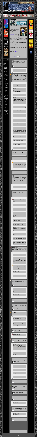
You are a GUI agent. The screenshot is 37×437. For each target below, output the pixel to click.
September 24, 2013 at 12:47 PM (17, 271)
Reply (12, 66)
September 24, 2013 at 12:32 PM (16, 247)
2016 (4, 64)
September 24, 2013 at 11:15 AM (17, 88)
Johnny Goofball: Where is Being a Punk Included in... (6, 107)
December (5, 67)
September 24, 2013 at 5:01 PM (17, 123)
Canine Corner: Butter (6, 78)
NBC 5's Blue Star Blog (16, 51)
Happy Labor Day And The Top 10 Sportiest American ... (6, 114)
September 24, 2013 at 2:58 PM (18, 334)
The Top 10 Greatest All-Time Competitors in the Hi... (6, 87)
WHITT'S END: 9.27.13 (6, 71)
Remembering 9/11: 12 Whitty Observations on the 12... (6, 86)
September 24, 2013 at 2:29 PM (17, 294)
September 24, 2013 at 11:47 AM (17, 97)
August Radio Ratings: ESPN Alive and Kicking (6, 104)
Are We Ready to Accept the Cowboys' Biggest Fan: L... (6, 95)
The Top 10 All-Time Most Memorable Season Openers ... (6, 102)
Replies (12, 316)
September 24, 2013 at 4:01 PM (17, 344)
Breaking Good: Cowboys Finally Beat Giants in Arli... (6, 97)
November (5, 68)
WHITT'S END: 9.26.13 (6, 72)
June (4, 118)
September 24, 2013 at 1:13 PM (17, 114)
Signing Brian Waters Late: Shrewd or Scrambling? (6, 109)
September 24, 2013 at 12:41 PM (17, 257)
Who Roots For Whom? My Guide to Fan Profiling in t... (6, 111)
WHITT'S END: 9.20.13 (6, 75)
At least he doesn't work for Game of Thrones (15, 74)
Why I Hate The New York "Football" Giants (6, 112)
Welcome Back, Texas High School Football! (6, 115)
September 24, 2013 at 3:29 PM (17, 365)
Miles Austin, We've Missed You (5, 82)
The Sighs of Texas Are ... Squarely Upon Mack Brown (6, 93)
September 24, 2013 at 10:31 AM (15, 60)
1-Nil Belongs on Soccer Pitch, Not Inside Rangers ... (6, 89)
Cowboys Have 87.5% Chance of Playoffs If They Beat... (6, 84)
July (4, 117)
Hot (10, 52)
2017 (4, 63)
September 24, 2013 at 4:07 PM (17, 227)
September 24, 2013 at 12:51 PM (17, 212)
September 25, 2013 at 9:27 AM (16, 402)
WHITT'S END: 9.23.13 (6, 74)
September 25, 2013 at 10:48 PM (17, 413)
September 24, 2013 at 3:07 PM (15, 358)
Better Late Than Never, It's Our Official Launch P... (6, 99)
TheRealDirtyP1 (14, 123)
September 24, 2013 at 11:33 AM (15, 175)
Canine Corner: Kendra (6, 92)
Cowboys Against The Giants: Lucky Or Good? (6, 91)
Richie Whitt (13, 247)
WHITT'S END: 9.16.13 (6, 79)
